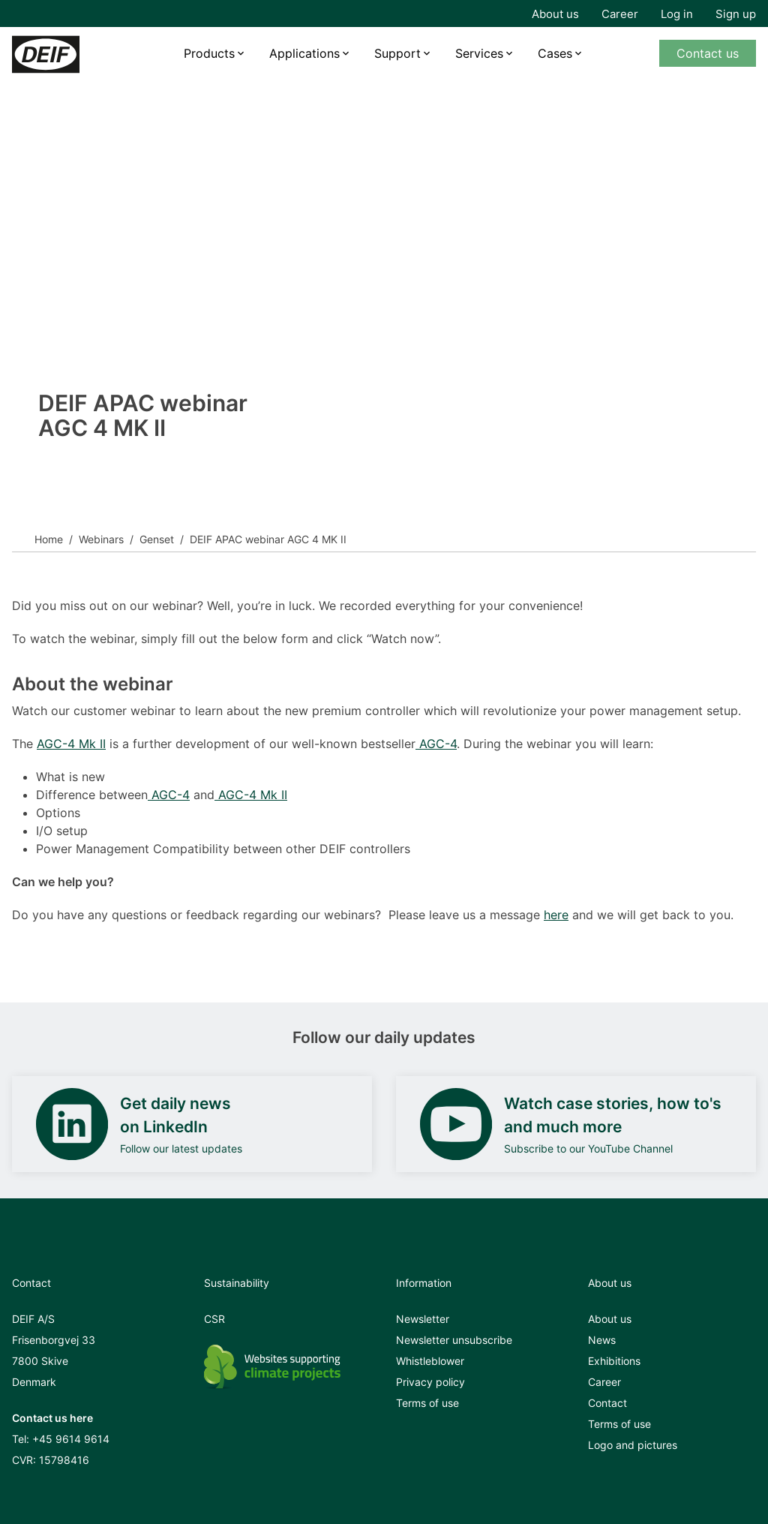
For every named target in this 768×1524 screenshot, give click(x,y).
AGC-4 (436, 743)
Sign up (736, 14)
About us (555, 14)
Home (48, 539)
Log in (677, 14)
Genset (157, 539)
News (602, 1339)
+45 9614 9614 (71, 1438)
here (556, 914)
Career (620, 14)
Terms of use (427, 1402)
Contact (607, 1402)
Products (209, 53)
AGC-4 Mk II (71, 743)
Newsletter (422, 1318)
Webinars (101, 539)
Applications (304, 53)
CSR (214, 1318)
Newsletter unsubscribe (454, 1339)
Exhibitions (614, 1360)
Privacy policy (430, 1381)
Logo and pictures (632, 1444)
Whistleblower (430, 1360)
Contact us (707, 53)
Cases (555, 53)
